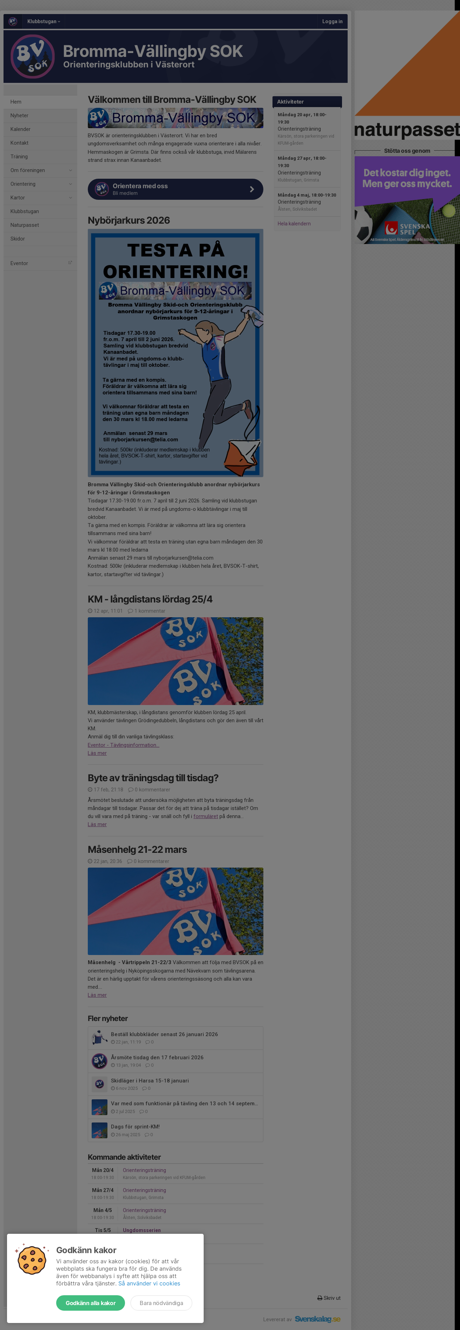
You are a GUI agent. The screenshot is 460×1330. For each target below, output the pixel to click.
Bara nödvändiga (161, 1302)
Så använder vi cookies (149, 1283)
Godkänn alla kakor (91, 1302)
